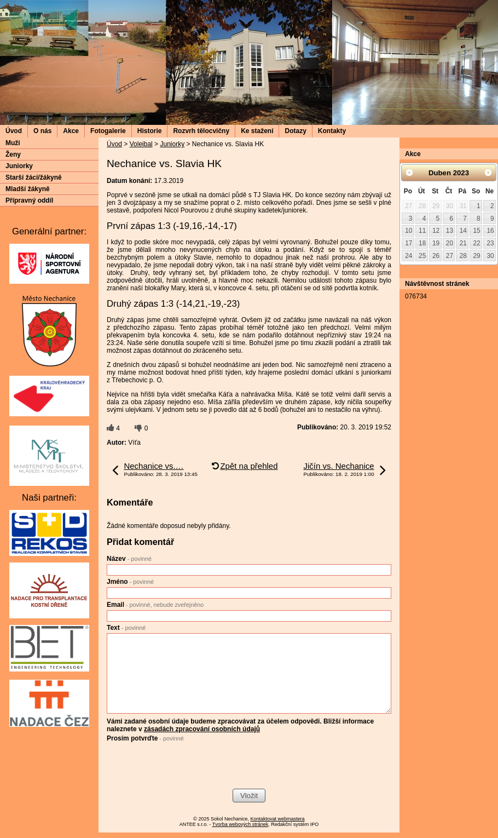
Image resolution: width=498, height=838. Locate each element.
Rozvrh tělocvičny (201, 131)
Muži (12, 143)
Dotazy (295, 131)
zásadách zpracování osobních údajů (202, 729)
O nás (42, 131)
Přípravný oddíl (29, 200)
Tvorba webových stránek (240, 824)
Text (126, 628)
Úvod (13, 131)
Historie (149, 131)
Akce (71, 131)
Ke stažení (257, 131)
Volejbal (141, 144)
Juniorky (172, 144)
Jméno (130, 582)
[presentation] (190, 766)
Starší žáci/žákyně (33, 177)
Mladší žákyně (27, 189)
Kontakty (332, 131)
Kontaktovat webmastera (278, 819)
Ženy (13, 154)
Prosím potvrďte (145, 738)
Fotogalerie (108, 131)
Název (129, 559)
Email (155, 605)
